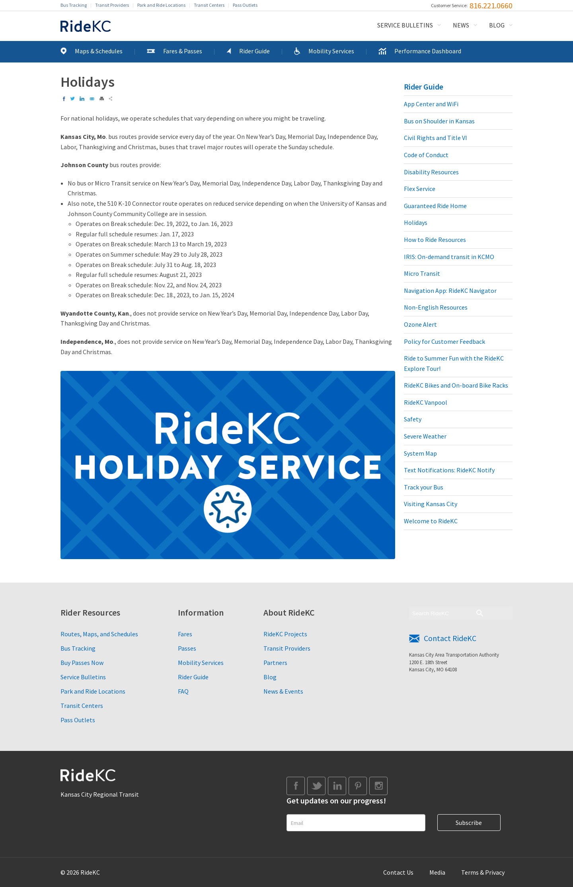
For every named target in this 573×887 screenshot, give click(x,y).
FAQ (183, 691)
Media (437, 872)
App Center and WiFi (431, 104)
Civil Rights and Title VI (435, 138)
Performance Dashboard (427, 51)
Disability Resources (431, 172)
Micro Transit (422, 273)
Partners (275, 663)
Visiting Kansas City (430, 504)
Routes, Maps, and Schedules (99, 634)
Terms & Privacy (483, 872)
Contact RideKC (450, 638)
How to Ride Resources (435, 240)
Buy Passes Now (81, 663)
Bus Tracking (73, 5)
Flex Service (419, 189)
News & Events (283, 691)
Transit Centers (209, 5)
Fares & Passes (182, 51)
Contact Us (398, 872)
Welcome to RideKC (431, 521)
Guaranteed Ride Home (435, 206)
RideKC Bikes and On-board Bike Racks (456, 385)
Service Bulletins (405, 25)
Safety (412, 419)
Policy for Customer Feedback (444, 341)
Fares (185, 634)
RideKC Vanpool (425, 402)
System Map (420, 453)
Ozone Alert (420, 324)
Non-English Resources (436, 307)
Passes (187, 648)
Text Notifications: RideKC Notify (449, 470)
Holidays (415, 222)
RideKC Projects (285, 634)
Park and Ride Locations (161, 5)
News (461, 25)
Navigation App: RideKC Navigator (450, 290)
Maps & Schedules (99, 51)
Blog (497, 25)
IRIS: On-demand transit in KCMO (449, 257)
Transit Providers (112, 5)
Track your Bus (423, 487)
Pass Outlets (245, 5)
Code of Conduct (426, 155)
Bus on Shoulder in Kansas (439, 121)
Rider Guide (254, 51)
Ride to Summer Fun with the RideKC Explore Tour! (454, 363)
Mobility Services (331, 51)
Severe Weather (425, 436)
